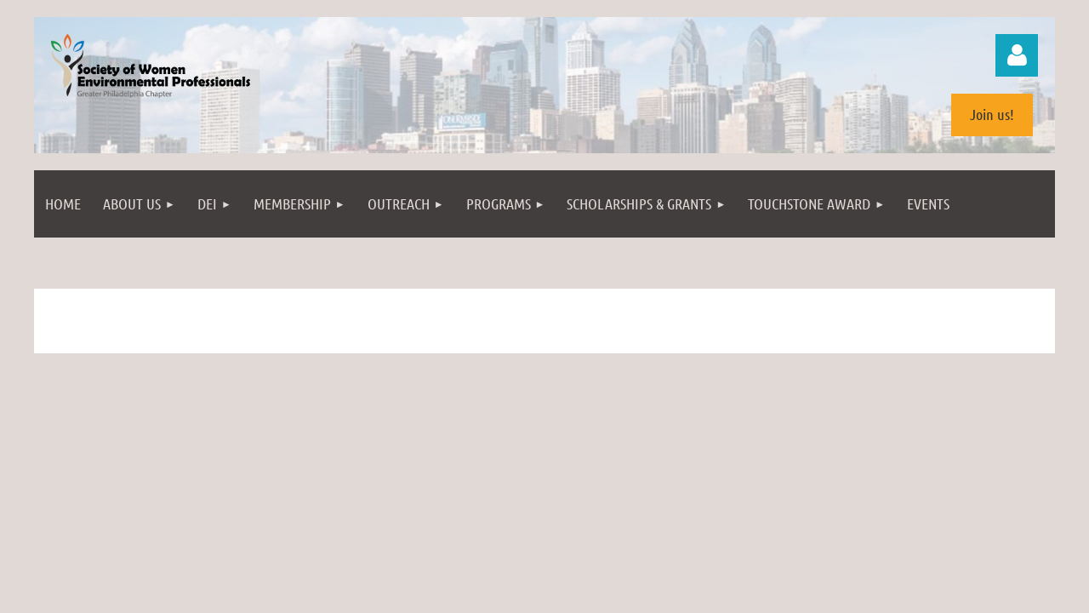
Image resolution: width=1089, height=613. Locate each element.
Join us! (992, 114)
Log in (1016, 55)
